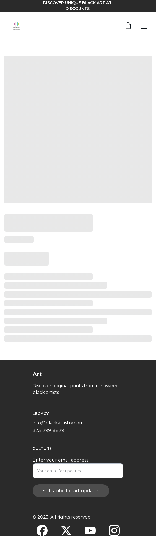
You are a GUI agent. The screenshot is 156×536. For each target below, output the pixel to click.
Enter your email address (60, 464)
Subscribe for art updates (71, 495)
